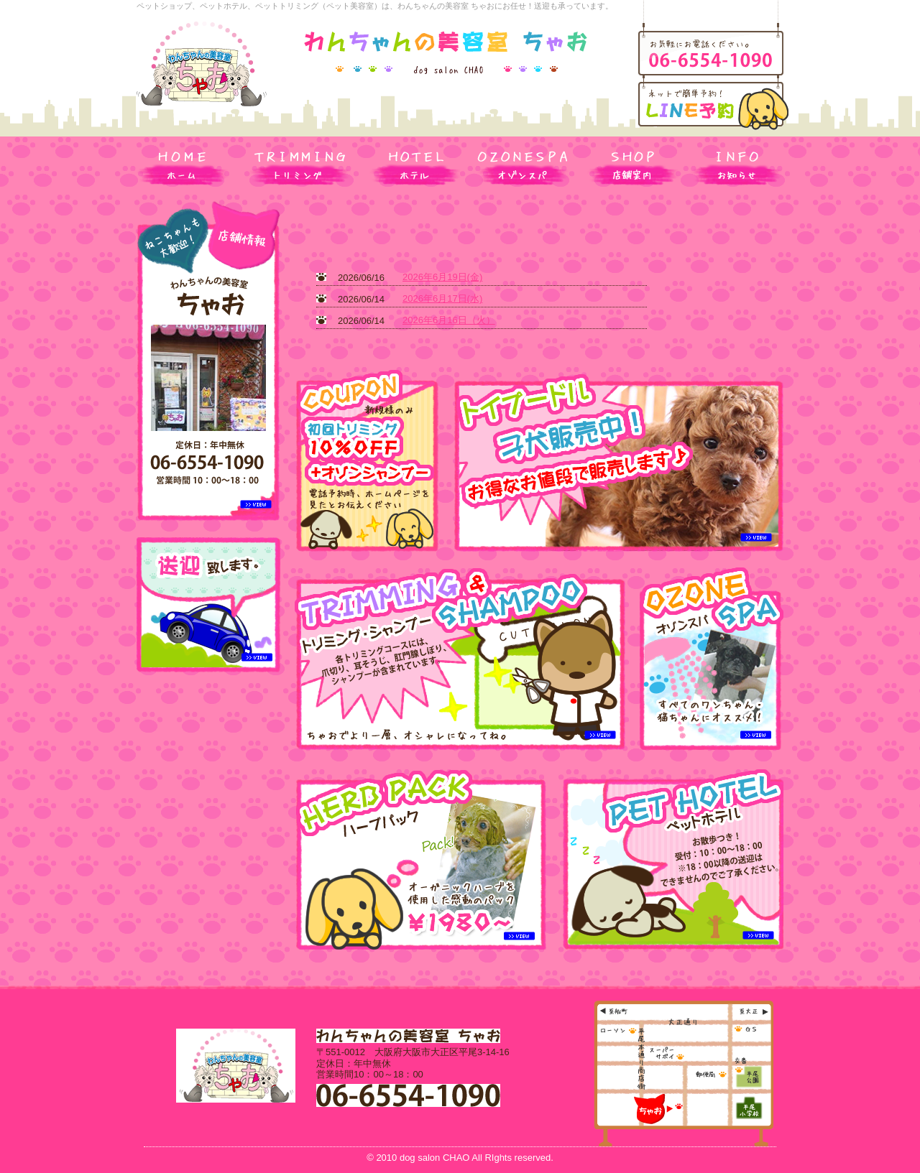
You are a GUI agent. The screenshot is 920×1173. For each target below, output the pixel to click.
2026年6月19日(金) (442, 277)
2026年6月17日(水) (442, 298)
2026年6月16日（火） (448, 320)
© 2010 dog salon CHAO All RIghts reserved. (460, 1157)
